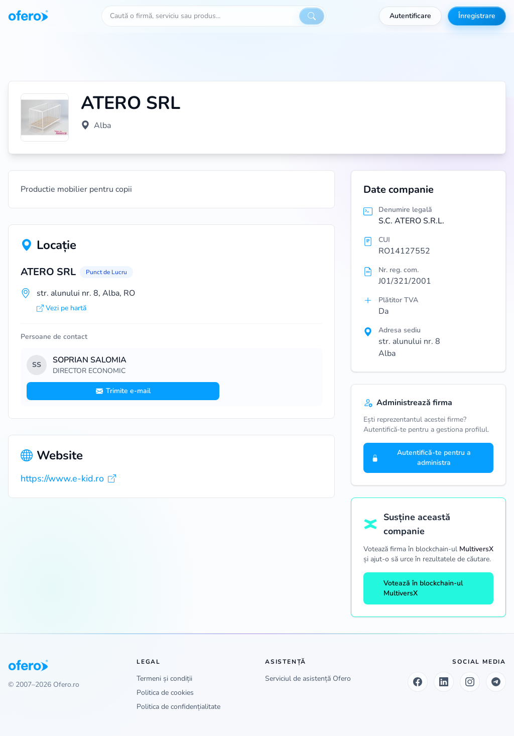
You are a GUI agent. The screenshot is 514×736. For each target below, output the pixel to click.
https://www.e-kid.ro (68, 478)
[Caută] (311, 16)
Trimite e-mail (123, 391)
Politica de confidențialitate (178, 706)
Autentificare (410, 16)
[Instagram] (470, 682)
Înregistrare (476, 16)
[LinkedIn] (444, 682)
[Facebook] (418, 682)
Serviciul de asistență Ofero (308, 678)
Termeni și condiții (164, 678)
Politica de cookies (165, 692)
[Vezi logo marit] (45, 117)
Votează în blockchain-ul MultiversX (417, 588)
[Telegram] (496, 682)
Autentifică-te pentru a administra (421, 457)
